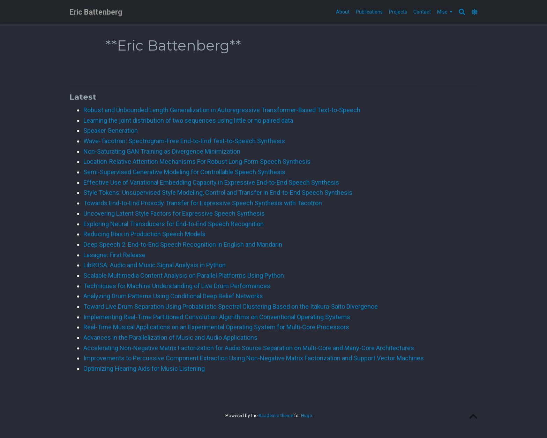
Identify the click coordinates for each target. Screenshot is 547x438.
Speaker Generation (110, 130)
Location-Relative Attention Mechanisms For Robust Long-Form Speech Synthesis (196, 161)
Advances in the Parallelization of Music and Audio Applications (170, 337)
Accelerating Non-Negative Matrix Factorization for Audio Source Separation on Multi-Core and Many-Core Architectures (248, 348)
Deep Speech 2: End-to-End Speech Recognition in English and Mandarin (182, 244)
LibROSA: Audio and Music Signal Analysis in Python (154, 265)
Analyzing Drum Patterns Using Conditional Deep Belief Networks (173, 296)
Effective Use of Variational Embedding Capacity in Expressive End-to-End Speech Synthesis (211, 182)
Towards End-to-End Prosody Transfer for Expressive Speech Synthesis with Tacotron (202, 203)
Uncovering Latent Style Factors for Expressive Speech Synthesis (174, 213)
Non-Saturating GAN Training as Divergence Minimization (161, 151)
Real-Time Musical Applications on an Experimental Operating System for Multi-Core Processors (216, 327)
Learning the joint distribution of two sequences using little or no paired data (188, 120)
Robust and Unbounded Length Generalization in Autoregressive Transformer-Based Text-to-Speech (221, 110)
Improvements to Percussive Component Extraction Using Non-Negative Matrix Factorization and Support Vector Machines (253, 358)
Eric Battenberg (95, 12)
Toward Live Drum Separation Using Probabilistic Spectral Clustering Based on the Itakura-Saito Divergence (230, 306)
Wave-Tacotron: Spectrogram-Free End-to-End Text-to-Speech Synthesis (184, 141)
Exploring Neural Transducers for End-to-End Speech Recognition (173, 224)
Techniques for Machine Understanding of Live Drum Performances (176, 286)
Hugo (306, 415)
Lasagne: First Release (114, 255)
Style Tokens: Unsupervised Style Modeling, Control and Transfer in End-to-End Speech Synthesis (217, 192)
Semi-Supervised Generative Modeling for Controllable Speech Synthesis (184, 172)
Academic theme (275, 415)
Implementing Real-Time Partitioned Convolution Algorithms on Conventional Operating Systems (216, 317)
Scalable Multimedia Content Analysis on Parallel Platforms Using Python (183, 275)
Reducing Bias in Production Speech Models (144, 234)
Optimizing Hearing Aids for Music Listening (144, 368)
